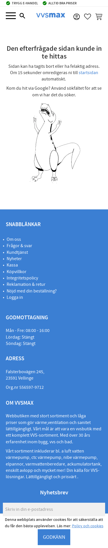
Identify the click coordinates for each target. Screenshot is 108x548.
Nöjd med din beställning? (32, 291)
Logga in (15, 297)
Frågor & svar (19, 246)
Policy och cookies (87, 526)
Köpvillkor (16, 272)
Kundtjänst (17, 252)
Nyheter (14, 259)
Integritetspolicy (22, 278)
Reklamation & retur (26, 284)
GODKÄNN (54, 537)
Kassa (12, 265)
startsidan (88, 73)
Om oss (14, 239)
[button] (11, 16)
